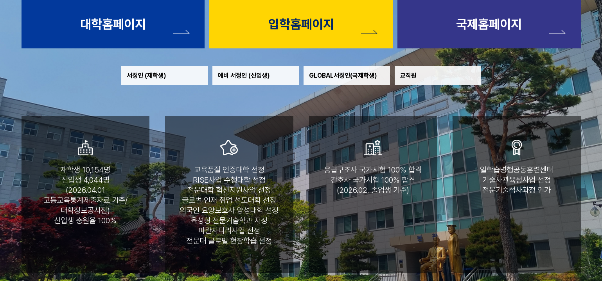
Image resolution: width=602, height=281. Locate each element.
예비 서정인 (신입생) (243, 75)
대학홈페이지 (113, 24)
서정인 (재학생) (146, 75)
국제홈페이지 (489, 24)
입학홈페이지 (301, 24)
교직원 (408, 75)
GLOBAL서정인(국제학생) (343, 75)
